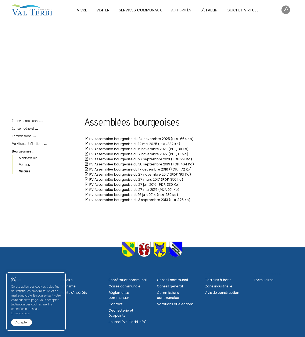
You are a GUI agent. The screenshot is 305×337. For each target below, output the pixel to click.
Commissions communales (168, 295)
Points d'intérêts (73, 292)
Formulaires (263, 279)
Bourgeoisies (21, 151)
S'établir (209, 10)
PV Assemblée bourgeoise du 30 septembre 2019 (139, 164)
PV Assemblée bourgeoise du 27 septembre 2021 (138, 159)
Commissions (22, 136)
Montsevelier (28, 158)
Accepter (21, 322)
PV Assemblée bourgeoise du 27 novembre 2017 (138, 174)
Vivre (82, 10)
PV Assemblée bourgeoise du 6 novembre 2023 (137, 149)
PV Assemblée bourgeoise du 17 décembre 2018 (138, 169)
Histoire (66, 279)
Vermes (24, 164)
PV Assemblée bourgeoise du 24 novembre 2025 (139, 138)
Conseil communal (25, 120)
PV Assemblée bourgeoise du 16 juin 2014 (131, 194)
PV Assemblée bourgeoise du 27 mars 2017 (134, 179)
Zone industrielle (218, 286)
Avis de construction (222, 292)
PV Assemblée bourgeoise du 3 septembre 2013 (137, 199)
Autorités (181, 10)
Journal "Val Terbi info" (127, 321)
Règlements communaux (119, 295)
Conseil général (23, 128)
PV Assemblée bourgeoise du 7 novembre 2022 (136, 154)
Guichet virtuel (242, 10)
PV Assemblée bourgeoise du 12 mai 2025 (132, 143)
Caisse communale (124, 286)
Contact (116, 304)
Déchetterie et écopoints (121, 313)
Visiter (103, 10)
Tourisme (68, 286)
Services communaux (140, 10)
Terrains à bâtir (218, 279)
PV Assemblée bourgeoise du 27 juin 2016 (132, 184)
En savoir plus (20, 313)
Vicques (24, 171)
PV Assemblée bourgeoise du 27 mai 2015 (132, 189)
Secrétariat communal (128, 279)
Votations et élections (27, 143)
